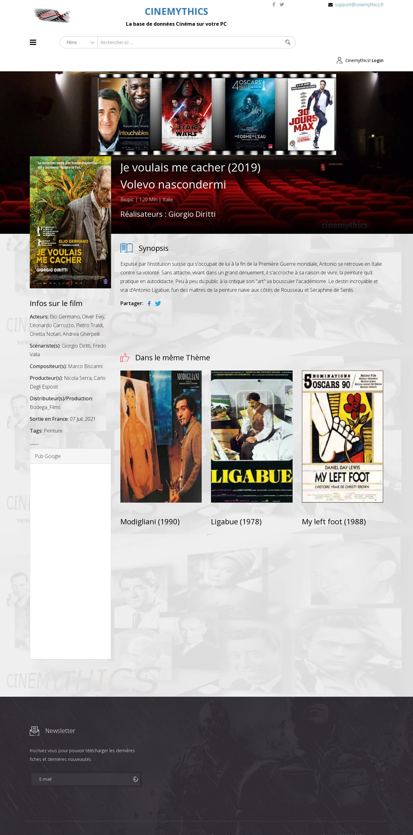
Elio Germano (65, 298)
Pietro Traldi (89, 307)
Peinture (53, 412)
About (31, 819)
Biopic (127, 181)
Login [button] (378, 42)
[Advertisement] (70, 544)
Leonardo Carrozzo (52, 307)
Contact (135, 819)
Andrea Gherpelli (81, 316)
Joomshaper (260, 818)
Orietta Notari (45, 316)
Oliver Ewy (93, 298)
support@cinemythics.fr (359, 4)
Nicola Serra (78, 360)
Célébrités (70, 819)
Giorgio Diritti (192, 196)
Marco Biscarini (85, 348)
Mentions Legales (103, 819)
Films (48, 819)
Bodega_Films (45, 389)
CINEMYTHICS (176, 11)
